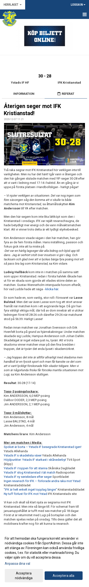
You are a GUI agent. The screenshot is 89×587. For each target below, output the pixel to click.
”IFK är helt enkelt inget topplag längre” (31, 489)
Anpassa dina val (17, 563)
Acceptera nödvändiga (24, 575)
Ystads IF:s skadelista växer (23, 455)
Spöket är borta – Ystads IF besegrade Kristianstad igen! (42, 447)
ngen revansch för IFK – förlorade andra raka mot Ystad (42, 481)
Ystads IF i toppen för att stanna (25, 468)
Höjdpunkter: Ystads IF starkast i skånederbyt (35, 459)
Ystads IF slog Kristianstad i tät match (30, 472)
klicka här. (52, 289)
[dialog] (44, 558)
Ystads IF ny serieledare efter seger (28, 477)
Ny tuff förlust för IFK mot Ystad (26, 494)
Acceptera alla (63, 576)
